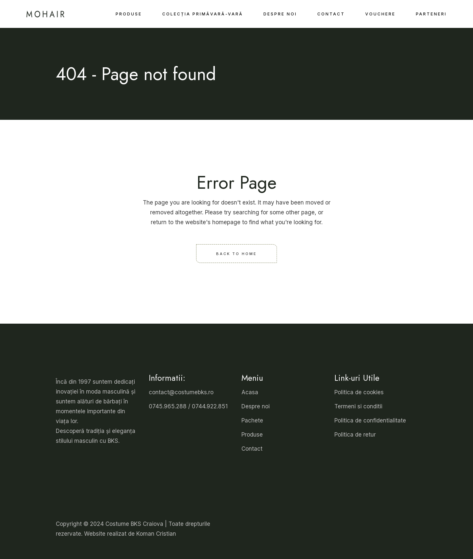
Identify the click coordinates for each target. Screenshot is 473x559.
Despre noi (255, 406)
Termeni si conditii (358, 406)
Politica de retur (355, 434)
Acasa (249, 392)
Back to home (236, 253)
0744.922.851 (210, 406)
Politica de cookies (359, 392)
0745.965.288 (168, 406)
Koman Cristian (156, 533)
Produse (252, 434)
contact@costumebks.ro (181, 392)
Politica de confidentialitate (370, 420)
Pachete (252, 420)
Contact (251, 448)
